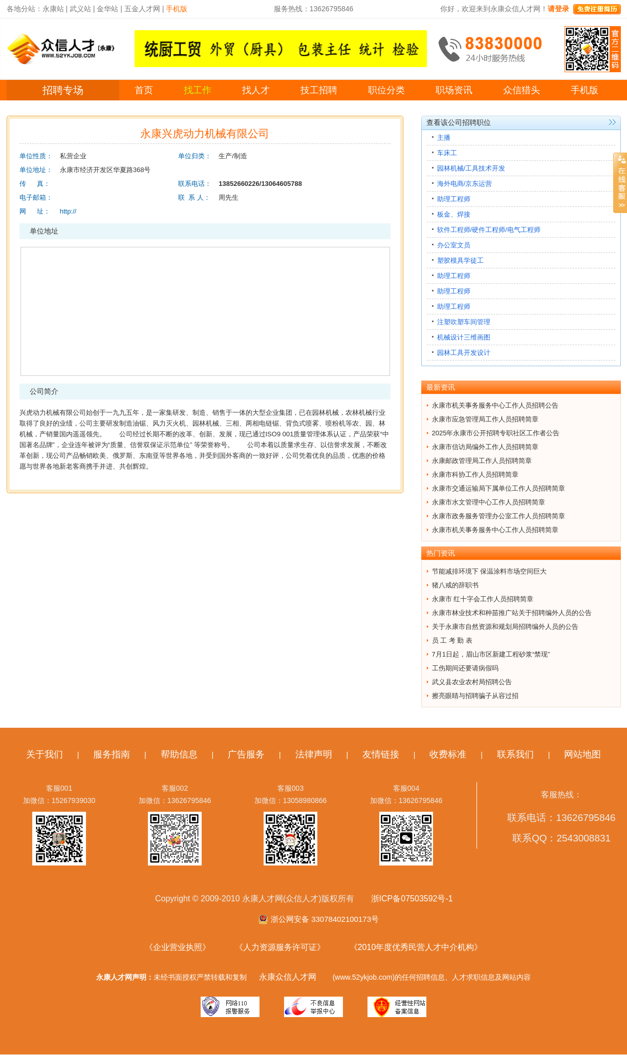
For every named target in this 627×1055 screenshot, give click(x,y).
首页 (144, 90)
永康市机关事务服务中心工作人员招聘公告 (495, 405)
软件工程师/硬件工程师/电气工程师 (488, 230)
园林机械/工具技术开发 (471, 168)
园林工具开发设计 (463, 352)
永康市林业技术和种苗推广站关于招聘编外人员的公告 (512, 613)
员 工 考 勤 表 (452, 640)
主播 (443, 137)
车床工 (447, 153)
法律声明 (313, 754)
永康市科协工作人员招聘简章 (475, 474)
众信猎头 (521, 90)
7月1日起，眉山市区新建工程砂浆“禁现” (491, 654)
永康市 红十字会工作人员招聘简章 (483, 599)
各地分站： (24, 9)
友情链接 (380, 754)
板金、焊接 (453, 214)
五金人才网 (142, 9)
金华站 (107, 9)
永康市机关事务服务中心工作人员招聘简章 (495, 530)
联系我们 (515, 754)
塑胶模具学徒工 (460, 260)
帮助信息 (179, 754)
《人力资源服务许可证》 (280, 947)
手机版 (584, 90)
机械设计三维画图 (463, 337)
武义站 (80, 9)
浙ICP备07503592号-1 (412, 898)
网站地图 (582, 754)
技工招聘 (318, 90)
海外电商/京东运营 (464, 183)
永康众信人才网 (287, 977)
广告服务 (246, 754)
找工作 (197, 90)
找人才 (256, 90)
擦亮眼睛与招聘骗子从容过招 (475, 696)
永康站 (53, 9)
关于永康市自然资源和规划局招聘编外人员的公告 (505, 626)
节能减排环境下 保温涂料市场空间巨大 (489, 571)
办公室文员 (453, 245)
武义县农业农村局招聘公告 (472, 682)
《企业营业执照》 (177, 947)
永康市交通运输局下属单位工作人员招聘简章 (498, 488)
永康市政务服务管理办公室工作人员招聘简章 (498, 516)
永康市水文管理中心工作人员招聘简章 (488, 502)
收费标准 (447, 754)
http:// (68, 211)
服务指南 (111, 754)
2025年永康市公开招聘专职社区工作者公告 (496, 433)
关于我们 (44, 754)
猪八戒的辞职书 (455, 585)
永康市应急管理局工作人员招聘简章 (485, 419)
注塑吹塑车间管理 (463, 322)
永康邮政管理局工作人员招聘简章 (482, 461)
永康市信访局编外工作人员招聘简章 (485, 447)
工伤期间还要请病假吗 (465, 668)
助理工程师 (453, 199)
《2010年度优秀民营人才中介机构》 (416, 947)
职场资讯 (454, 90)
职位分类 (386, 90)
